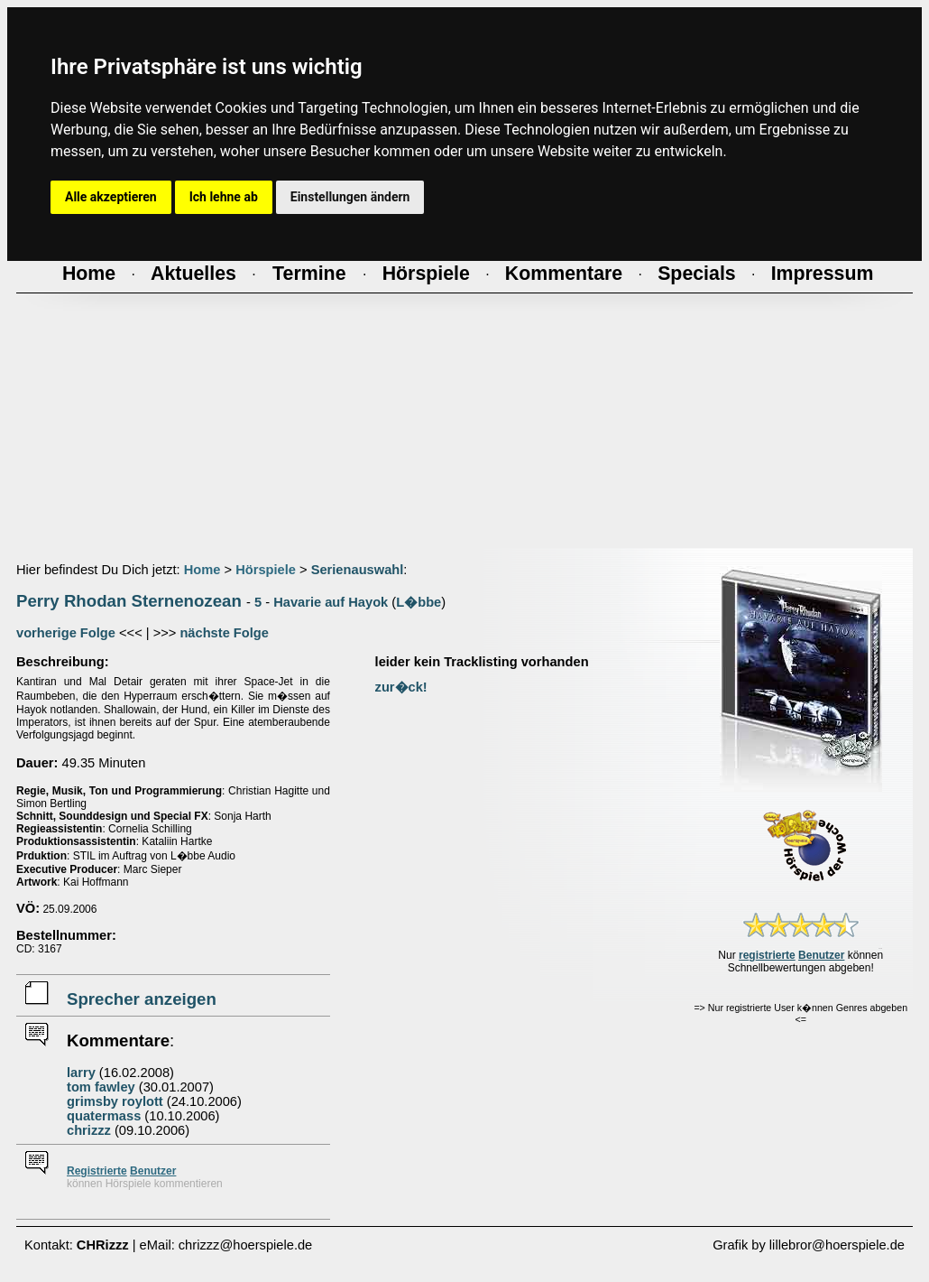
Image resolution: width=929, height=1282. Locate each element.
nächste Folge (224, 633)
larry (81, 1072)
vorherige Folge (65, 633)
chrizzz (89, 1130)
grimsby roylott (115, 1101)
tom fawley (101, 1087)
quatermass (104, 1116)
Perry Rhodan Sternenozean (129, 600)
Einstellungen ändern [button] (350, 197)
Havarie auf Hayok (330, 602)
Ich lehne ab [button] (223, 197)
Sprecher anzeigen (141, 998)
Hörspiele (265, 569)
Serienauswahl (357, 569)
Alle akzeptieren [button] (111, 197)
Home (202, 569)
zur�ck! (401, 687)
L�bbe (418, 602)
